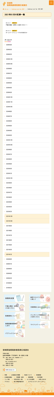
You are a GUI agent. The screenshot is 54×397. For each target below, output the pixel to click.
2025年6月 (9, 78)
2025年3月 (9, 92)
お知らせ (14, 22)
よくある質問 (30, 381)
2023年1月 (9, 174)
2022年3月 (9, 208)
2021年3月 (9, 251)
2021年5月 (9, 246)
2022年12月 (9, 179)
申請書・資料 (20, 379)
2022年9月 (9, 184)
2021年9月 (9, 227)
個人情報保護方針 (19, 383)
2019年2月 (9, 289)
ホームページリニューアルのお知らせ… (17, 32)
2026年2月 (9, 54)
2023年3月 (9, 169)
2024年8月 (9, 112)
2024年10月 (9, 107)
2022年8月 (9, 188)
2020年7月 (9, 265)
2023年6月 (9, 160)
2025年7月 (9, 73)
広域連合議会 (8, 379)
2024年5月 (9, 126)
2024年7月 (9, 116)
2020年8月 (9, 260)
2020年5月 (9, 275)
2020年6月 (9, 270)
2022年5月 (9, 203)
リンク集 (7, 381)
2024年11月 (9, 102)
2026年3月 (9, 49)
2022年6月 (9, 198)
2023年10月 (9, 145)
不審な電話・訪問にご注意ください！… (17, 25)
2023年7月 (9, 155)
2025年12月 (9, 59)
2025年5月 (9, 83)
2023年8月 (9, 150)
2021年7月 (9, 236)
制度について (28, 376)
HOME (6, 376)
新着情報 (30, 379)
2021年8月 (9, 232)
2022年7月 (9, 193)
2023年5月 (9, 164)
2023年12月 (9, 140)
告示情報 (39, 379)
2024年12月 (9, 97)
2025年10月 (9, 64)
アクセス (7, 383)
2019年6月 (9, 284)
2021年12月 (9, 217)
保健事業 (38, 376)
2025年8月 (9, 68)
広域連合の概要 (15, 376)
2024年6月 (9, 121)
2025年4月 (9, 88)
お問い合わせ (42, 381)
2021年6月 (9, 241)
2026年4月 (9, 44)
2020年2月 (9, 280)
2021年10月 (9, 222)
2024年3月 (9, 136)
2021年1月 (9, 256)
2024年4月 (9, 131)
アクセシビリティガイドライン (36, 383)
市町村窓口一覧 (18, 381)
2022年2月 (9, 212)
